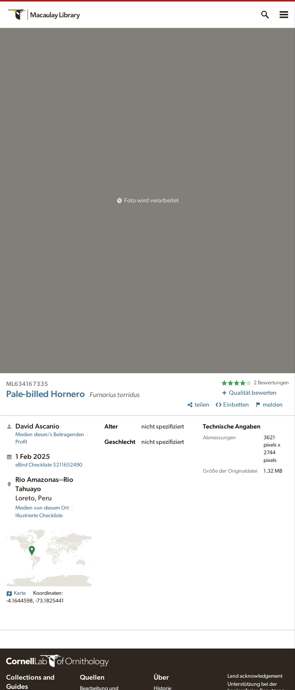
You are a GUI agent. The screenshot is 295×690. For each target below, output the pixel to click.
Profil (21, 442)
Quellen (92, 677)
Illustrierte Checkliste (39, 515)
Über (161, 677)
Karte (16, 593)
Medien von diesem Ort (42, 508)
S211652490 (48, 465)
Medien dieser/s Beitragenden (49, 434)
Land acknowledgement (254, 676)
